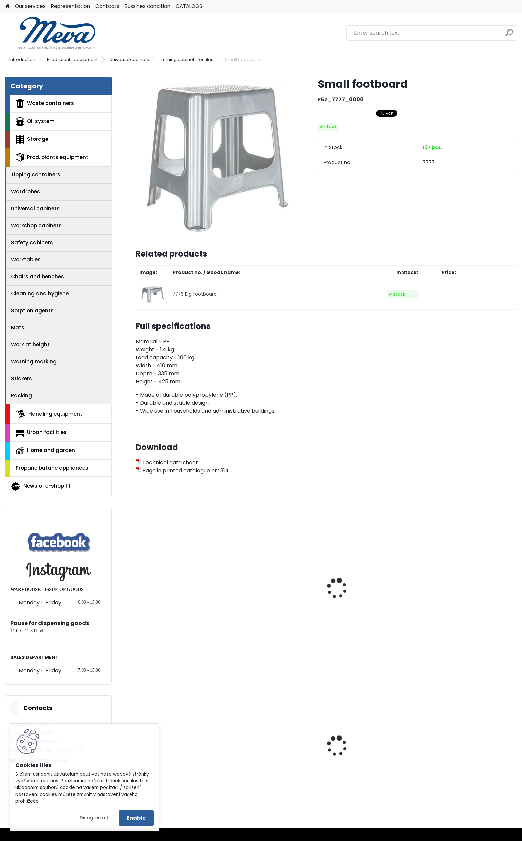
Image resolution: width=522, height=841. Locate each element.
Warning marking (34, 361)
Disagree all (94, 818)
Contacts (107, 6)
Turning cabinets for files (187, 59)
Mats (17, 327)
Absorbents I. (447, 762)
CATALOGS (189, 6)
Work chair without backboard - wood (373, 612)
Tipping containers (35, 174)
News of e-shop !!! (40, 486)
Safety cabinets (32, 242)
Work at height (30, 344)
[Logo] (51, 33)
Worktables (26, 259)
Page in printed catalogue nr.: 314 (182, 470)
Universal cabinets (129, 59)
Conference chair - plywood (273, 592)
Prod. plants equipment (72, 59)
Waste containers (45, 103)
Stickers (21, 378)
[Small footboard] (216, 157)
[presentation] (138, 581)
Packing (21, 395)
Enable (136, 818)
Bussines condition (147, 6)
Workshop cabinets (36, 225)
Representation (70, 6)
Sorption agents (32, 310)
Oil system (35, 121)
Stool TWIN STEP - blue (169, 608)
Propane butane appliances (52, 467)
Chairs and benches (37, 276)
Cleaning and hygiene (40, 293)
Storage (32, 139)
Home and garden (45, 450)
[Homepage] (7, 6)
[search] (509, 35)
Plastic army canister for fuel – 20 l (277, 764)
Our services (30, 6)
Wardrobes (25, 191)
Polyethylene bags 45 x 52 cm (179, 762)
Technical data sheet (167, 462)
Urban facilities (41, 432)
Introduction (22, 59)
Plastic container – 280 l (364, 762)
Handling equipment (49, 414)
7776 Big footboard (195, 294)
